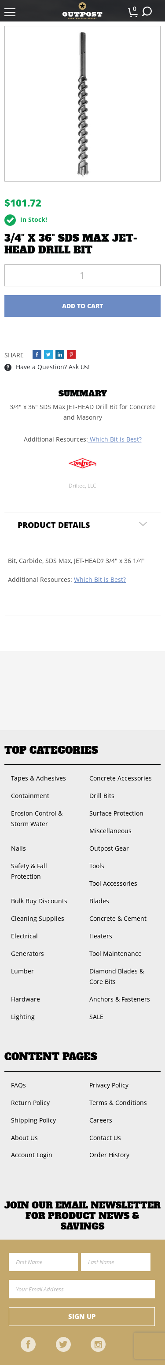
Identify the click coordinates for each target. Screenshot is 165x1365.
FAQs (18, 1085)
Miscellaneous (110, 831)
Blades (99, 901)
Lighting (23, 1016)
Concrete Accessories (120, 778)
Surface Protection (116, 813)
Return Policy (30, 1102)
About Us (24, 1137)
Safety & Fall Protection (29, 871)
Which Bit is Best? (115, 439)
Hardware (25, 999)
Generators (27, 953)
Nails (18, 848)
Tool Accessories (113, 883)
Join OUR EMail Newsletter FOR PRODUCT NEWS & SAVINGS (82, 1216)
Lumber (22, 971)
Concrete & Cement (118, 918)
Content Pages (50, 1056)
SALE (96, 1016)
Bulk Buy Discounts (39, 901)
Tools (96, 866)
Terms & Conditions (118, 1102)
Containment (30, 795)
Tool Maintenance (115, 953)
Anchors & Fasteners (119, 999)
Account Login (31, 1155)
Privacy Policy (108, 1085)
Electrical (24, 936)
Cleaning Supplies (37, 918)
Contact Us (105, 1137)
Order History (109, 1155)
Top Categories (51, 750)
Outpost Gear (109, 848)
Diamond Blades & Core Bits (116, 976)
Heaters (100, 936)
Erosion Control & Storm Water (36, 818)
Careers (100, 1120)
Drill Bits (101, 795)
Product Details (54, 525)
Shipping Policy (33, 1120)
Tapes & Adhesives (38, 778)
